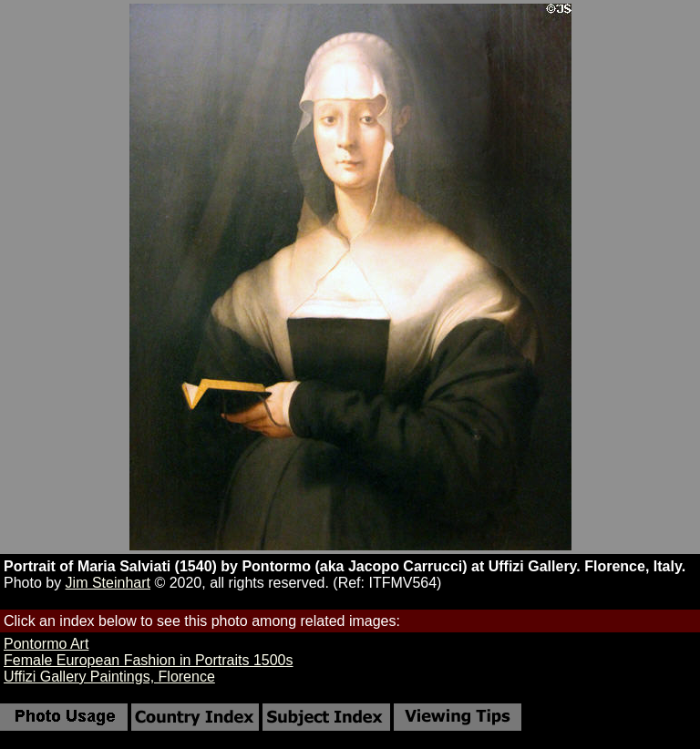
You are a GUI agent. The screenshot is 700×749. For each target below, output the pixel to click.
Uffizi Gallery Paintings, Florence (109, 676)
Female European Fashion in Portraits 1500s (148, 660)
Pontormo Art (46, 644)
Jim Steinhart (108, 582)
